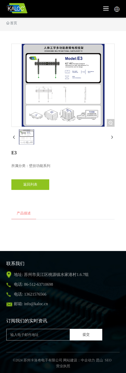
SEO (108, 360)
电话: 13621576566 (30, 294)
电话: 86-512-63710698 (33, 284)
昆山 (99, 360)
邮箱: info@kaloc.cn (31, 304)
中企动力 (88, 360)
